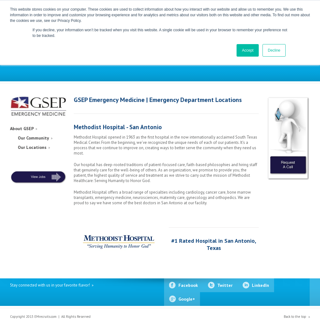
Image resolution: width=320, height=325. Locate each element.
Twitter (224, 285)
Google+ (186, 299)
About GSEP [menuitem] (22, 128)
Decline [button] (274, 50)
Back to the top (295, 316)
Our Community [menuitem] (33, 138)
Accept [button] (247, 50)
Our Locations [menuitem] (32, 147)
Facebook (188, 285)
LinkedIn (260, 285)
